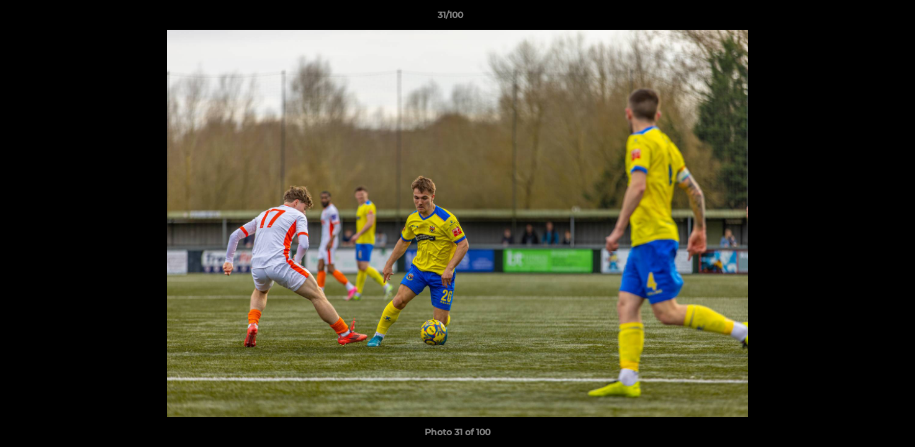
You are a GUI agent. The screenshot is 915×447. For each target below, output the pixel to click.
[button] (862, 18)
